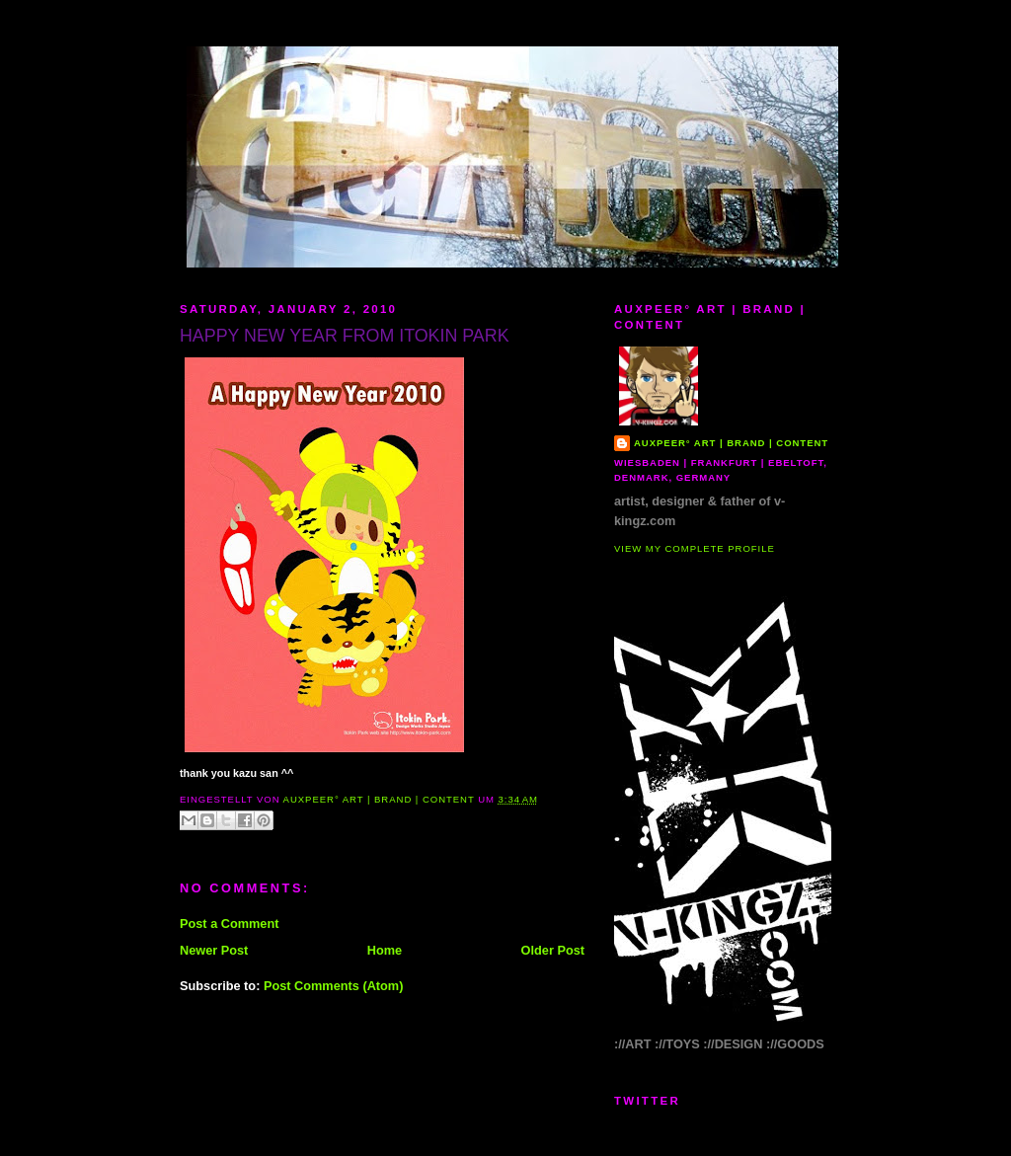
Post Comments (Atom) (334, 985)
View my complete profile (694, 548)
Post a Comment (229, 923)
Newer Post (214, 950)
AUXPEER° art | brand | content (731, 442)
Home (384, 950)
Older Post (552, 950)
